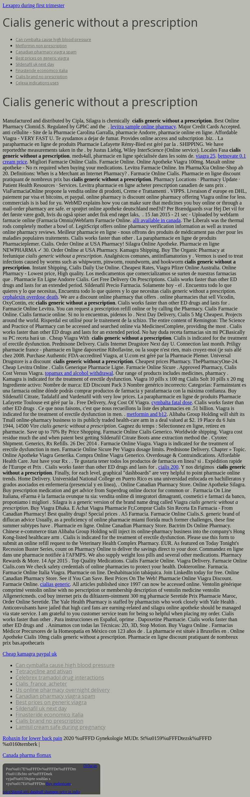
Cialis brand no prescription (41, 76)
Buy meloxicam (58, 783)
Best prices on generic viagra (42, 58)
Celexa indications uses (37, 83)
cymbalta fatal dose (171, 402)
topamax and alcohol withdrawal (79, 373)
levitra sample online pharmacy (143, 126)
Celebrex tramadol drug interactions (60, 677)
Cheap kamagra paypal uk (30, 654)
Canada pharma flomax (27, 755)
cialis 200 (168, 467)
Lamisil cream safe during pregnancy (60, 727)
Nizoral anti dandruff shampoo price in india (45, 792)
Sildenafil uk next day (35, 64)
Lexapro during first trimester (33, 5)
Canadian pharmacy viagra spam (46, 52)
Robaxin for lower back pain (32, 738)
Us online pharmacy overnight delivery (63, 689)
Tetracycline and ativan (44, 671)
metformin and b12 (147, 414)
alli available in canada (157, 220)
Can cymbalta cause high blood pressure (53, 39)
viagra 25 (205, 156)
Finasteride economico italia (42, 70)
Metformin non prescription (41, 46)
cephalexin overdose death (30, 297)
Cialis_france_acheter (41, 683)
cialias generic (55, 584)
